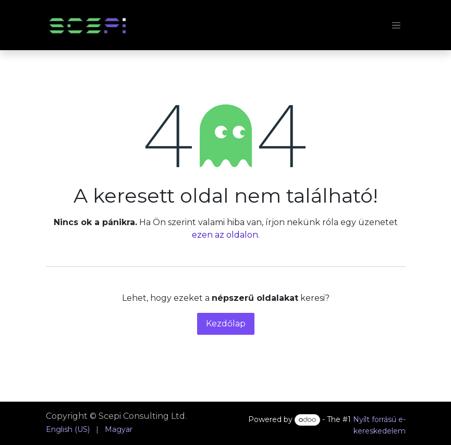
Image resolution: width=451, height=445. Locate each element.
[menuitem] (68, 430)
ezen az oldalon (225, 235)
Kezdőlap (226, 324)
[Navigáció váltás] (396, 25)
